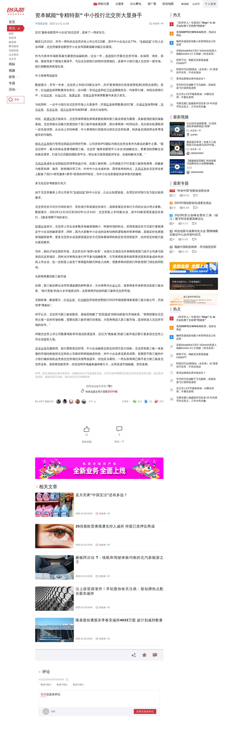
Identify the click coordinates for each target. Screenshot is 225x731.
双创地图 (168, 3)
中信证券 (46, 95)
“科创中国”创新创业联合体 (193, 190)
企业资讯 (14, 54)
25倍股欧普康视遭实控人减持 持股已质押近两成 (115, 526)
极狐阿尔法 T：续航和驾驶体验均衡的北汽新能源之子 (119, 560)
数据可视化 (46, 684)
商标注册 (103, 3)
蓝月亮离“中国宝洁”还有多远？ (101, 495)
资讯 (12, 28)
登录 (43, 694)
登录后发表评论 (145, 711)
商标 (12, 64)
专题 (12, 83)
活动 (12, 89)
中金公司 (60, 95)
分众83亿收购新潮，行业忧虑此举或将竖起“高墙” (201, 125)
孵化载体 (14, 46)
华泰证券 (88, 95)
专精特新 (145, 41)
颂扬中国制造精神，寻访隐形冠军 (195, 246)
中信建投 (46, 90)
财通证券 (49, 118)
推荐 (11, 33)
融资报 (12, 42)
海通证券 (74, 95)
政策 (12, 77)
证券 (98, 90)
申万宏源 (109, 90)
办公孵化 (135, 3)
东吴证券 (52, 109)
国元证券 (66, 109)
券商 (108, 55)
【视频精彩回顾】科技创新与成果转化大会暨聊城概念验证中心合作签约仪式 (201, 163)
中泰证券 (142, 104)
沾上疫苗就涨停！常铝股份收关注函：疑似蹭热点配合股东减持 (119, 591)
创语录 (12, 37)
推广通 (152, 3)
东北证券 (43, 143)
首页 (12, 22)
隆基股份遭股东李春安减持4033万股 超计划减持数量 (119, 620)
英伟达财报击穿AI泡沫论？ (191, 78)
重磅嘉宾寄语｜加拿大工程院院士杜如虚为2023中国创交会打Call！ (202, 145)
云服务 (119, 3)
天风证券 (41, 163)
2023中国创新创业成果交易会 (192, 202)
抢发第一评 (158, 23)
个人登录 (210, 3)
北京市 (12, 58)
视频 (12, 70)
